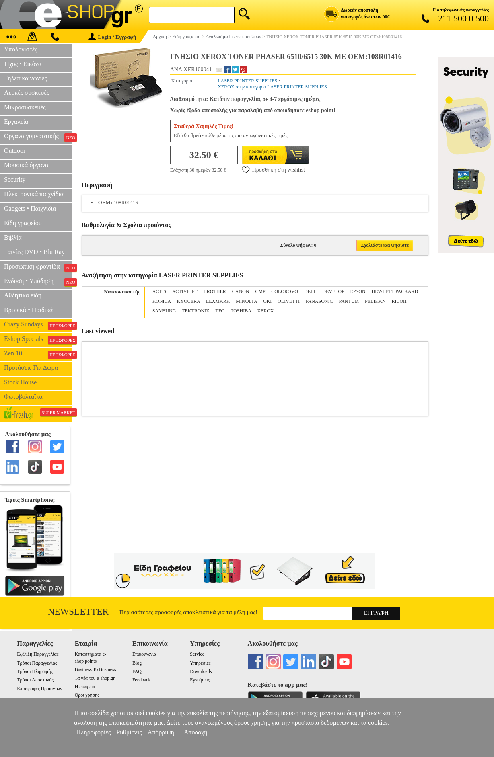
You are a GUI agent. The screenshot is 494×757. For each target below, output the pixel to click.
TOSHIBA (241, 311)
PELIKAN (375, 301)
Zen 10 (38, 354)
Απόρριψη (161, 732)
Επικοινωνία (144, 654)
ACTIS (159, 291)
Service (197, 654)
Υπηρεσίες (200, 663)
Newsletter (78, 612)
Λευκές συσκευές (26, 92)
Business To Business (95, 669)
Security (14, 179)
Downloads (201, 671)
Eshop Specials (38, 339)
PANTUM (349, 301)
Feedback (141, 680)
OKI (267, 301)
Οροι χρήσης (87, 695)
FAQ (137, 671)
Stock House (20, 382)
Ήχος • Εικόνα (22, 63)
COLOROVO (284, 291)
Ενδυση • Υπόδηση (38, 281)
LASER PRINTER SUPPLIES (247, 81)
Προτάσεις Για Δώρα (31, 367)
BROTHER (215, 291)
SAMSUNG (164, 311)
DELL (310, 291)
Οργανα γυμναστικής (38, 137)
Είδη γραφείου (23, 223)
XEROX (265, 311)
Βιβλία (13, 237)
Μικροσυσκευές (25, 107)
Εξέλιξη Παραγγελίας (37, 654)
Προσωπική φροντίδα (38, 267)
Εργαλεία (16, 121)
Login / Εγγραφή (112, 37)
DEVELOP (333, 291)
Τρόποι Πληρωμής (35, 671)
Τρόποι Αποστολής (35, 680)
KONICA (161, 301)
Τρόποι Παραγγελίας (37, 663)
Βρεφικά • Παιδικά (28, 309)
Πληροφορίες (93, 732)
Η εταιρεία (85, 686)
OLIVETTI (289, 301)
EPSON (357, 291)
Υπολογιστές (20, 49)
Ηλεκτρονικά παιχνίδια (34, 194)
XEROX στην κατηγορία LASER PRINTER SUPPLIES (272, 87)
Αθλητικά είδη (22, 295)
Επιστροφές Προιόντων (39, 688)
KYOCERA (188, 301)
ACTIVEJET (185, 291)
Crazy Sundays (38, 325)
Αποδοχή (196, 732)
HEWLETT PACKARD (394, 291)
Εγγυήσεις (200, 680)
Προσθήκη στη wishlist (273, 169)
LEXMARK (218, 301)
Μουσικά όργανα (26, 165)
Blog (137, 663)
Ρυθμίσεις (129, 732)
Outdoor (14, 150)
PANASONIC (319, 301)
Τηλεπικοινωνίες (25, 78)
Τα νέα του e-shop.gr (95, 678)
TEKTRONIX (196, 311)
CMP (260, 291)
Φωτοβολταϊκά (23, 396)
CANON (240, 291)
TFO (220, 311)
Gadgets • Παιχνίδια (30, 208)
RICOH (398, 301)
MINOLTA (246, 301)
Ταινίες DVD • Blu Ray (34, 251)
